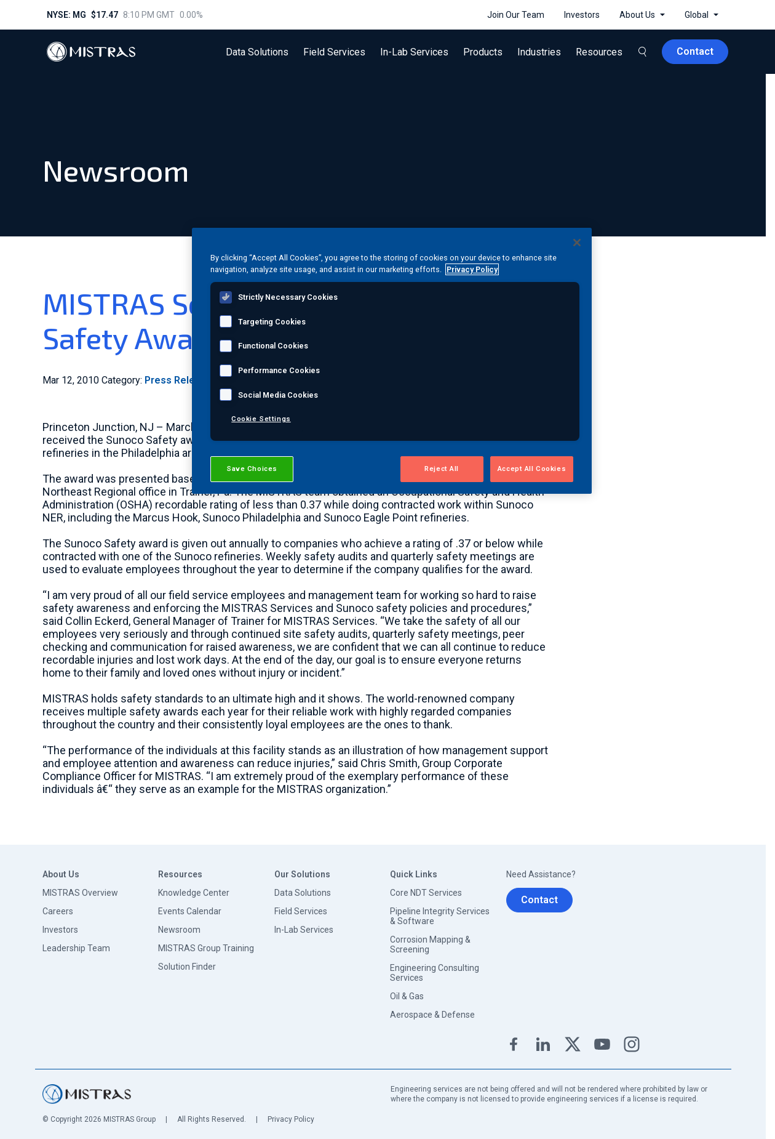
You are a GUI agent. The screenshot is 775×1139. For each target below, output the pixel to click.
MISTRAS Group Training (206, 948)
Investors (60, 930)
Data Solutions (302, 893)
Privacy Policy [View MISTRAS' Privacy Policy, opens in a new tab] (472, 269)
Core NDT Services (426, 893)
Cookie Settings (261, 418)
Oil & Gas (407, 996)
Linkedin (543, 1044)
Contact (539, 900)
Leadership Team (76, 948)
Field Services (300, 911)
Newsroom (179, 930)
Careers (57, 911)
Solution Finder (187, 967)
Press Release (178, 380)
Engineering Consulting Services (434, 973)
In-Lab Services (303, 930)
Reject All (441, 468)
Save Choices (251, 468)
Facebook (513, 1044)
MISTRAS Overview (80, 893)
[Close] (576, 242)
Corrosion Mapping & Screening (430, 944)
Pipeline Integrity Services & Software (440, 916)
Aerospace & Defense (432, 1015)
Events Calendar (189, 911)
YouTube (602, 1044)
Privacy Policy (291, 1119)
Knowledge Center (193, 893)
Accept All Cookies (532, 468)
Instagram (632, 1044)
